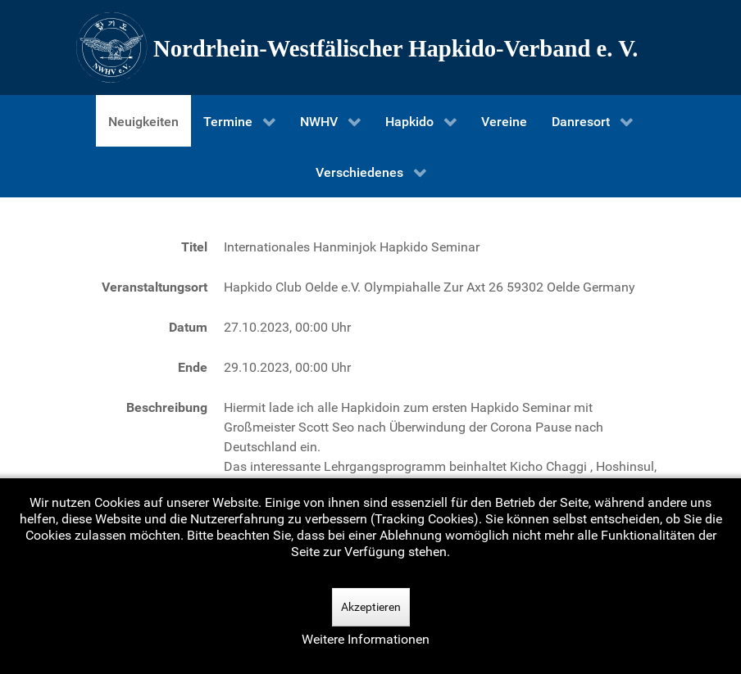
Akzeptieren (371, 606)
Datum (188, 327)
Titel (194, 247)
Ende (192, 367)
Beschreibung (166, 407)
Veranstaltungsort (154, 287)
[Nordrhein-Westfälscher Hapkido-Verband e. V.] (370, 47)
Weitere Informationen (366, 639)
